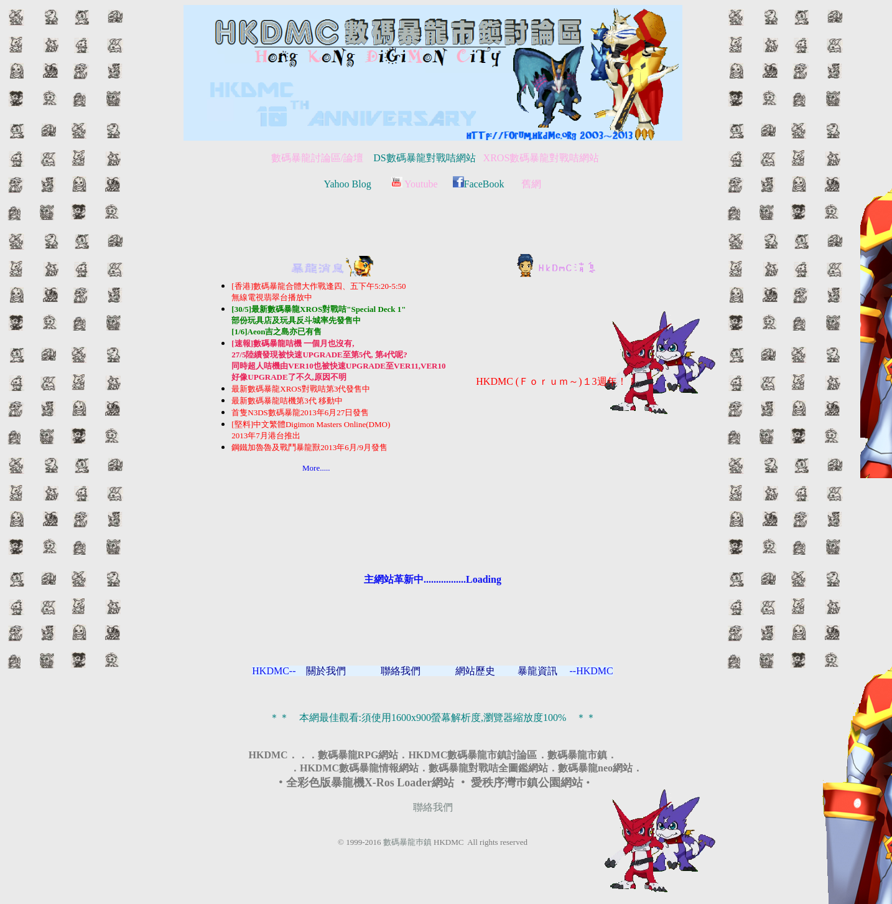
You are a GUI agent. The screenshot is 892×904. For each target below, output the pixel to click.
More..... (280, 468)
